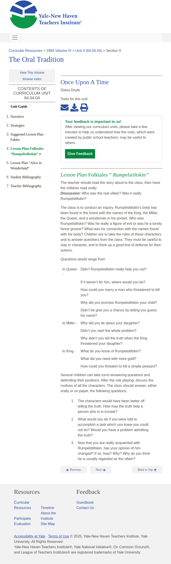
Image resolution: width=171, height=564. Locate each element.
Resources (27, 492)
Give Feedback (80, 154)
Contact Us (85, 508)
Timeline (47, 508)
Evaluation (22, 524)
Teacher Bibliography (25, 186)
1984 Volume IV (58, 51)
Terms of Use (58, 536)
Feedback (88, 492)
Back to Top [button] (147, 470)
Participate (22, 518)
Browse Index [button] (32, 79)
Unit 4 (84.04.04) (88, 51)
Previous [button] (73, 470)
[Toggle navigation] (15, 37)
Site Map (48, 524)
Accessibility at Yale (29, 536)
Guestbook (85, 502)
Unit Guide (18, 106)
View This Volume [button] (32, 72)
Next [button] (101, 470)
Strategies (17, 125)
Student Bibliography (25, 177)
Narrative (17, 116)
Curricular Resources (25, 51)
